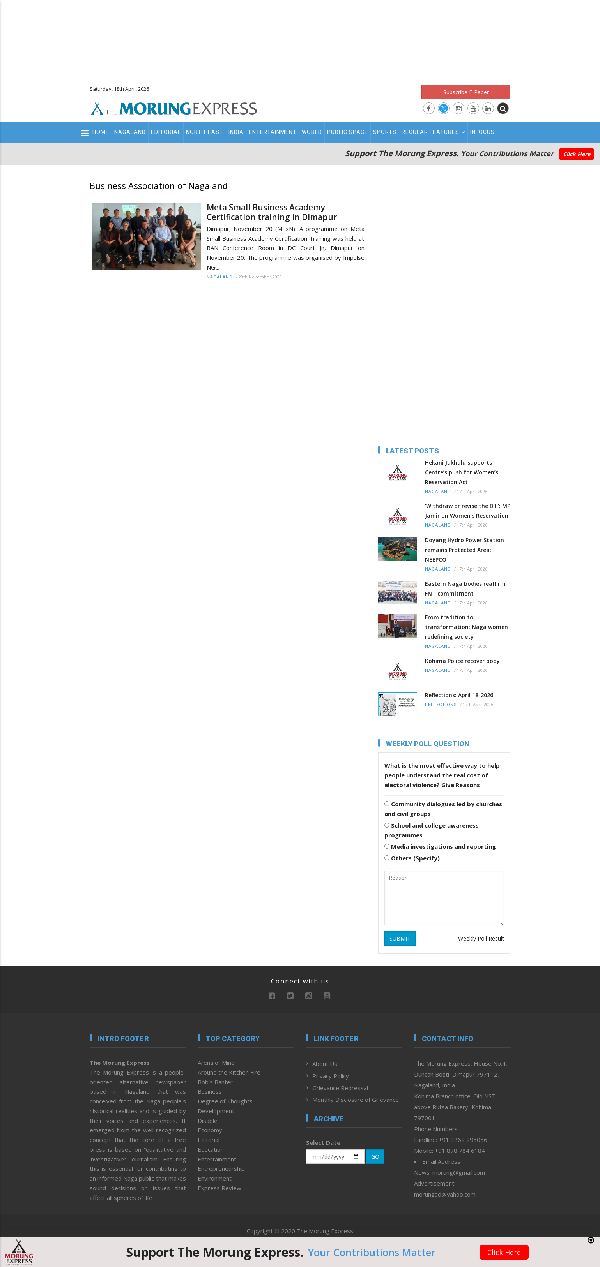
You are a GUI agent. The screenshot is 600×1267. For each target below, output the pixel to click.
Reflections (441, 704)
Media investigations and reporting (440, 846)
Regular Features (433, 132)
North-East (204, 132)
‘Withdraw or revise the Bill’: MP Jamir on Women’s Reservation (467, 510)
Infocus (482, 132)
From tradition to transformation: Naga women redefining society (466, 626)
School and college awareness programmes (431, 830)
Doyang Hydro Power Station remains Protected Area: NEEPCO (464, 549)
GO (375, 1156)
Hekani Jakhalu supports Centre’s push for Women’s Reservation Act (461, 472)
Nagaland (130, 132)
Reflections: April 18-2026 (459, 695)
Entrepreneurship (221, 1168)
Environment (215, 1178)
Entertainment (273, 132)
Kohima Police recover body (462, 660)
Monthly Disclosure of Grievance (355, 1099)
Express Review (219, 1188)
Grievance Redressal (340, 1088)
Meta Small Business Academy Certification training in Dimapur (272, 212)
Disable (208, 1120)
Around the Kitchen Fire (229, 1072)
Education (211, 1149)
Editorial (166, 132)
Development (216, 1111)
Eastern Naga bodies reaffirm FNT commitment (465, 588)
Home (100, 132)
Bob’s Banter (215, 1082)
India (236, 132)
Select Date (323, 1142)
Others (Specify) (412, 858)
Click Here (576, 154)
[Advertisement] (300, 39)
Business (210, 1091)
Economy (210, 1130)
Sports (384, 132)
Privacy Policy (330, 1076)
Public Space (347, 132)
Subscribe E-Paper (466, 92)
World (312, 132)
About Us (324, 1064)
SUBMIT (400, 938)
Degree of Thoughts (225, 1101)
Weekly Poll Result (481, 938)
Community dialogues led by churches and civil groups (443, 809)
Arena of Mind (216, 1062)
